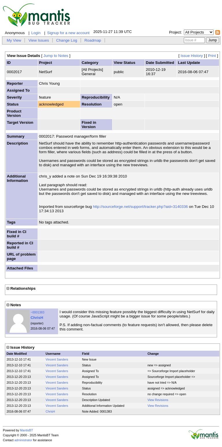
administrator (23, 440)
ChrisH (37, 317)
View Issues (38, 40)
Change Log (66, 40)
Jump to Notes (55, 55)
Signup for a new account (68, 33)
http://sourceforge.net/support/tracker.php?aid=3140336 (140, 206)
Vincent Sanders (57, 359)
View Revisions (157, 400)
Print (212, 55)
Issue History (192, 55)
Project (175, 32)
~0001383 (38, 312)
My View (14, 40)
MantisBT (26, 430)
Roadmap (92, 40)
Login (35, 33)
